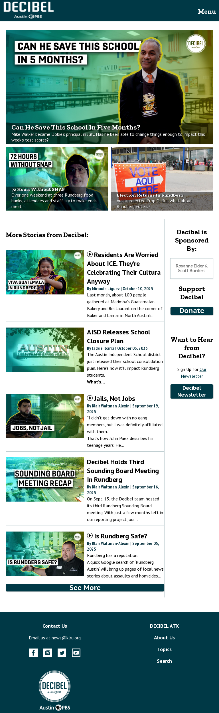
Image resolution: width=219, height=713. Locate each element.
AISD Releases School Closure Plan (118, 336)
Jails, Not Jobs (111, 398)
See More (85, 588)
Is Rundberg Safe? (117, 536)
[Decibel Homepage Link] (28, 18)
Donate (191, 310)
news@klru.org (66, 638)
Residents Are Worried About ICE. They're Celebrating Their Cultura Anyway (124, 268)
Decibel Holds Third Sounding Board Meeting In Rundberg (123, 470)
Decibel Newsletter (191, 391)
